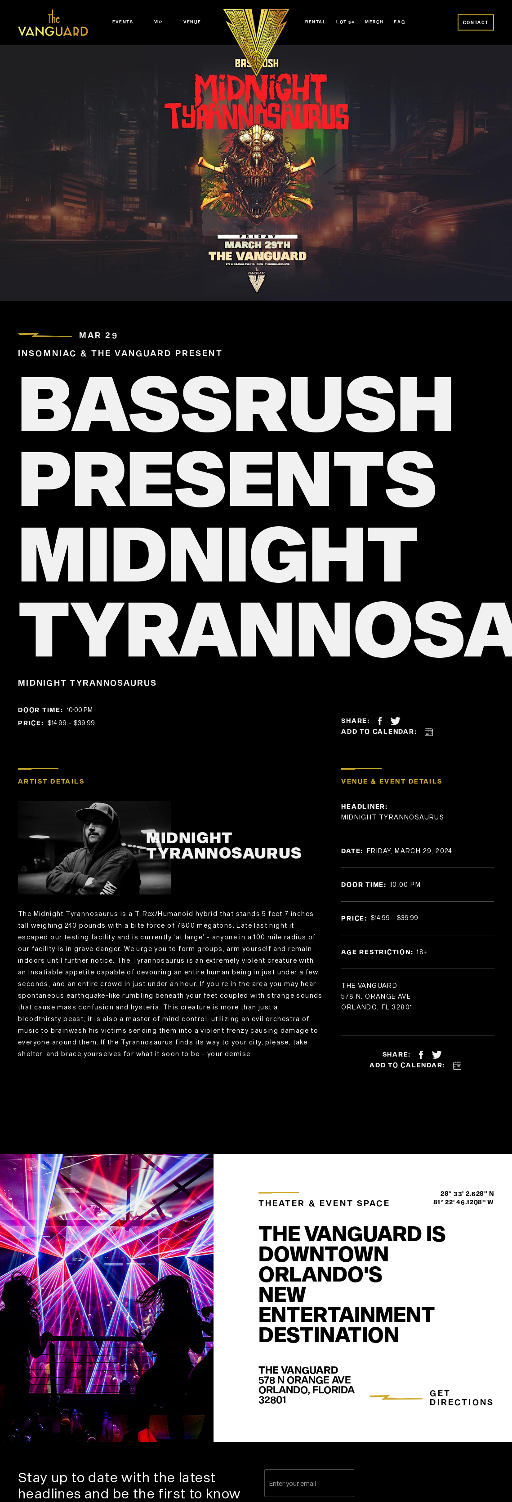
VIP (158, 21)
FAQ (399, 21)
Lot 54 (345, 21)
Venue (192, 21)
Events (123, 21)
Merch (374, 21)
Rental (315, 21)
